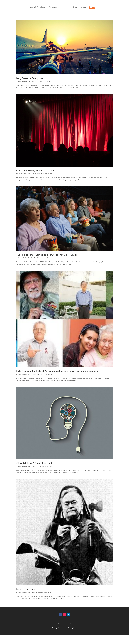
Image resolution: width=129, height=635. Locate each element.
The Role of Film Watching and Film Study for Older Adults (46, 254)
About (43, 7)
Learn (75, 7)
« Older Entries (20, 606)
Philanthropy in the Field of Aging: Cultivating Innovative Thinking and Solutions (57, 371)
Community (54, 7)
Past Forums (47, 81)
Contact (83, 7)
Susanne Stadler (22, 81)
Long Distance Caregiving (29, 78)
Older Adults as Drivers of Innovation (35, 463)
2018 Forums (39, 81)
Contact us (64, 621)
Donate (91, 7)
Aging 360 (35, 7)
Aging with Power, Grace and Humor (35, 170)
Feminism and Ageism (27, 589)
